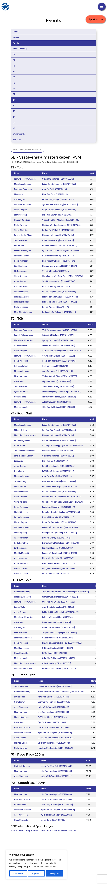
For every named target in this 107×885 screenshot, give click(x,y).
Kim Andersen (20, 804)
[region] (36, 864)
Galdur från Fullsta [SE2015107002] (57, 638)
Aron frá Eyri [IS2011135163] (54, 189)
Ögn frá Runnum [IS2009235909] (56, 381)
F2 (14, 71)
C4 (14, 54)
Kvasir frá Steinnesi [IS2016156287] (57, 451)
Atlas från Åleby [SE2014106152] (56, 402)
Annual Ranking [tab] (20, 49)
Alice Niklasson (21, 707)
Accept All (54, 873)
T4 (14, 117)
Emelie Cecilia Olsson (23, 235)
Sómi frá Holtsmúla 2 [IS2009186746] (58, 281)
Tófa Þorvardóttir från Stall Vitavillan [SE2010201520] (65, 592)
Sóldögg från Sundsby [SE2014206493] (59, 430)
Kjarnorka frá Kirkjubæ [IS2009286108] (55, 733)
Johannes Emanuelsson (24, 451)
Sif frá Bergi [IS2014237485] (54, 653)
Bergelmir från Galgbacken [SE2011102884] (61, 512)
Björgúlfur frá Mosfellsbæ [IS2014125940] (60, 543)
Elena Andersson (21, 371)
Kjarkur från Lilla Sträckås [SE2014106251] (61, 250)
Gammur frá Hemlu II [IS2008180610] (58, 627)
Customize (18, 873)
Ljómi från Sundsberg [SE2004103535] (54, 686)
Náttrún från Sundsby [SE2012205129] (59, 397)
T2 (14, 105)
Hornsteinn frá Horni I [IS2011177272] (58, 261)
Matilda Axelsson (21, 648)
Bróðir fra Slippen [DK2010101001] (53, 717)
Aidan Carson (20, 612)
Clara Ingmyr (19, 199)
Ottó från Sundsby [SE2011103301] (57, 648)
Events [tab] (16, 43)
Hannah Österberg (22, 220)
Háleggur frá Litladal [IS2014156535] (58, 235)
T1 (14, 100)
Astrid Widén (19, 445)
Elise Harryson (20, 376)
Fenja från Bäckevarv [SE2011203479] (59, 361)
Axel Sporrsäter (21, 286)
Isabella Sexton (21, 568)
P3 (14, 88)
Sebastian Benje (21, 686)
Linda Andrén (20, 486)
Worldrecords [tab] (19, 134)
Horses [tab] (16, 37)
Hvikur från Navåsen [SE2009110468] (58, 345)
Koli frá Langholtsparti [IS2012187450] (59, 292)
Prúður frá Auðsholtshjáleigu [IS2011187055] (62, 643)
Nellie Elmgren (20, 225)
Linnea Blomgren (21, 717)
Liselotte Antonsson (23, 638)
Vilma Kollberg (20, 276)
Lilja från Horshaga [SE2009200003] (53, 712)
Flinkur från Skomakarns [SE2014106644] (60, 297)
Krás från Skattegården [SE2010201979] (55, 748)
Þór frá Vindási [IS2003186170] (55, 307)
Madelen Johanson (22, 184)
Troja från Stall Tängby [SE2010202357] (59, 376)
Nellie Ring (19, 381)
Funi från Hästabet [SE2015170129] (57, 548)
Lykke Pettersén (21, 392)
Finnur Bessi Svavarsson (25, 179)
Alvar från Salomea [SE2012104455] (58, 607)
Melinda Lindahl (21, 407)
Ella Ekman (19, 245)
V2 (14, 128)
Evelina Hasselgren (22, 250)
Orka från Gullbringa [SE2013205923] (58, 407)
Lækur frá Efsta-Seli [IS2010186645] (54, 727)
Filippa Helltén (20, 430)
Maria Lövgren (20, 210)
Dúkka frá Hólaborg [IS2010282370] (58, 335)
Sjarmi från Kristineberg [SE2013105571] (60, 204)
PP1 (15, 94)
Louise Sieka (19, 607)
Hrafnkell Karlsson (22, 727)
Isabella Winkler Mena (23, 335)
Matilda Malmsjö (21, 302)
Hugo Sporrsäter (21, 653)
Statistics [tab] (17, 140)
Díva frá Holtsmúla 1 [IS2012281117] (58, 256)
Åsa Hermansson (21, 558)
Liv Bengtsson (20, 271)
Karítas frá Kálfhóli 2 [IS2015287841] (58, 230)
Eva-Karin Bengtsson (23, 189)
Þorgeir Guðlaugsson (67, 830)
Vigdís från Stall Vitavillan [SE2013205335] (60, 220)
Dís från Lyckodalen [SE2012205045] (57, 804)
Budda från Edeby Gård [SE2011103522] (59, 245)
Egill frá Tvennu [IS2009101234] (56, 366)
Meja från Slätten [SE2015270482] (57, 215)
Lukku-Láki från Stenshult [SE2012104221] (60, 612)
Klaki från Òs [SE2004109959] (55, 194)
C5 (14, 60)
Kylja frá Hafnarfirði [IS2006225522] (53, 707)
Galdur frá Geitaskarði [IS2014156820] (59, 440)
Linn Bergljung (20, 215)
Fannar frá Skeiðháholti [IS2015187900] (59, 302)
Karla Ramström (21, 543)
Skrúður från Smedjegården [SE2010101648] (61, 225)
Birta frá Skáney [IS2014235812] (56, 286)
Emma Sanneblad (21, 256)
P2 (14, 83)
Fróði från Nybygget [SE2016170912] (58, 199)
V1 (14, 123)
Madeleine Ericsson (22, 733)
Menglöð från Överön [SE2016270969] (59, 568)
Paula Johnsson (21, 261)
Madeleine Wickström (23, 340)
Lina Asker (18, 194)
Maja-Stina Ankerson (23, 312)
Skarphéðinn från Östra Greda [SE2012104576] (62, 276)
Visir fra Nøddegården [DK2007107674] (59, 330)
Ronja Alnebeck (21, 361)
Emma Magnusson (22, 440)
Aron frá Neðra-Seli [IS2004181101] (57, 371)
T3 (14, 111)
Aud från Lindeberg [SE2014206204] (58, 240)
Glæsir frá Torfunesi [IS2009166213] (58, 179)
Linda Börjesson (21, 512)
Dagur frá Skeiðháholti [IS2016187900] (59, 210)
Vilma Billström (21, 230)
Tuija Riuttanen (20, 240)
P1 (14, 77)
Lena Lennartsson (49, 830)
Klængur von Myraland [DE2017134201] (59, 266)
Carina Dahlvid (20, 345)
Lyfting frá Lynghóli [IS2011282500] (57, 340)
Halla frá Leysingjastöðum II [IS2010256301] (61, 392)
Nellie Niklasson (21, 307)
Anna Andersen (17, 830)
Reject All (36, 873)
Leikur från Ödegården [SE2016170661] (59, 184)
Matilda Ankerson (22, 297)
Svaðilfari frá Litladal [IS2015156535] (58, 356)
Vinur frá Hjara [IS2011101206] (55, 271)
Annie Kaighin (20, 281)
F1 (14, 66)
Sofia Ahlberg (20, 397)
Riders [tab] (16, 32)
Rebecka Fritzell (21, 366)
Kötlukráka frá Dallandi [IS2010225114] (59, 312)
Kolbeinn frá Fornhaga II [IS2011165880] (59, 486)
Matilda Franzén (21, 292)
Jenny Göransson (32, 830)
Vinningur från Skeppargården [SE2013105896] (62, 445)
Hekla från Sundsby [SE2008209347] (58, 558)
